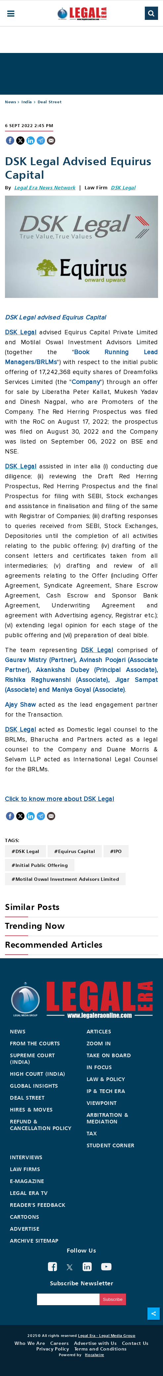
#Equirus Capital (74, 851)
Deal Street (50, 101)
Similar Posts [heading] (32, 907)
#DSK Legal (25, 851)
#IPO (116, 851)
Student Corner (111, 1145)
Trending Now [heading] (34, 926)
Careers (59, 1343)
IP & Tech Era (106, 1091)
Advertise (24, 1228)
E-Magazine (27, 1181)
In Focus (99, 1067)
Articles (99, 1031)
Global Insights (34, 1085)
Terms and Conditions (100, 1349)
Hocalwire (94, 1354)
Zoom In (99, 1043)
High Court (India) (37, 1073)
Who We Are (30, 1343)
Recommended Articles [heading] (54, 944)
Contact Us (135, 1343)
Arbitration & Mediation (108, 1118)
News (10, 101)
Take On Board (109, 1055)
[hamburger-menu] (11, 13)
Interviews (26, 1157)
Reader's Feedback (37, 1205)
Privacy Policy (52, 1349)
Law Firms (25, 1169)
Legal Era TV (29, 1193)
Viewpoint (102, 1103)
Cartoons (24, 1216)
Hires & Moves (31, 1109)
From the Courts (35, 1043)
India (26, 101)
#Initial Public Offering (40, 865)
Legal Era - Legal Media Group (106, 1335)
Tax (92, 1133)
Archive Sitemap (34, 1240)
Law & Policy (106, 1079)
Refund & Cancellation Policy (40, 1124)
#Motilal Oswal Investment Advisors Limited (65, 879)
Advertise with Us (95, 1343)
